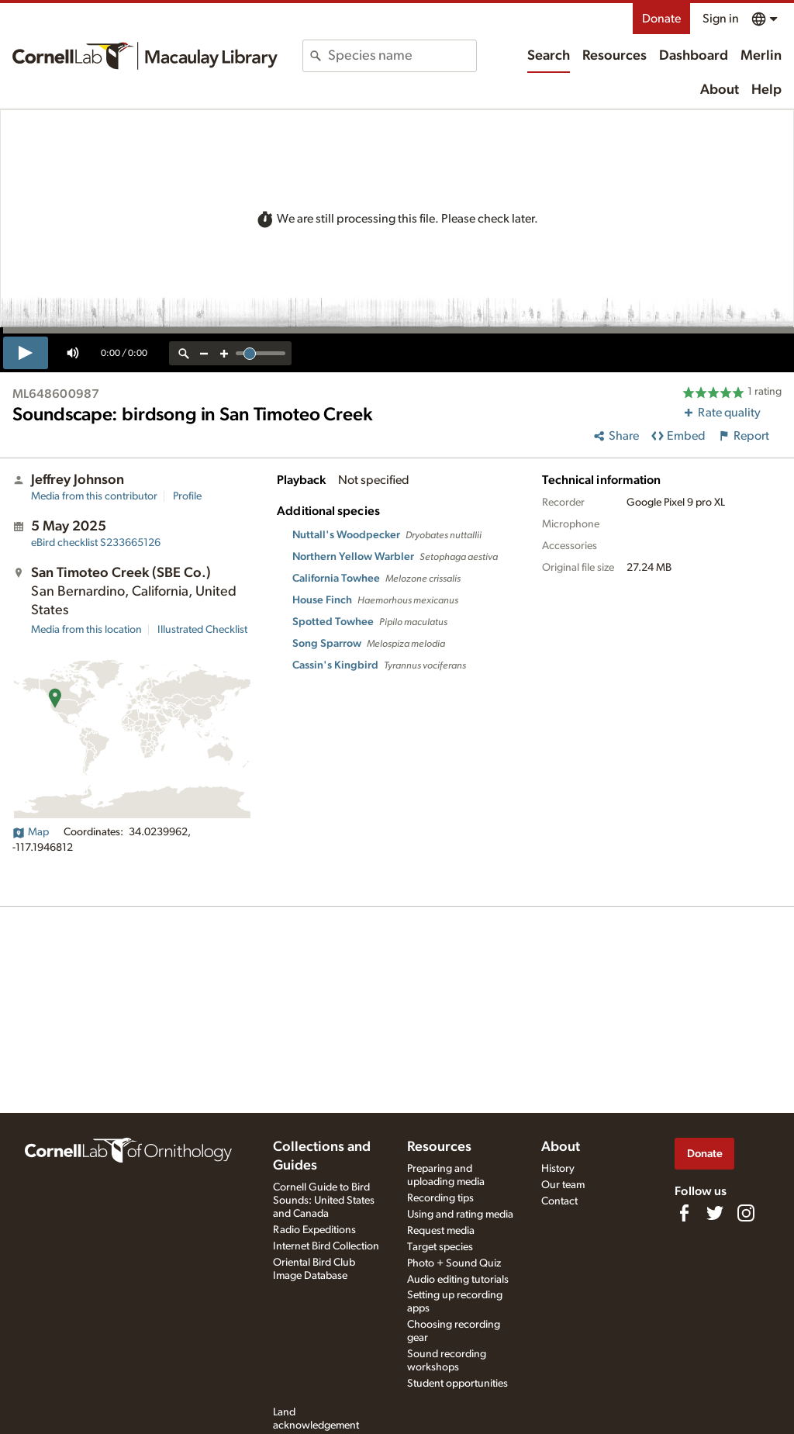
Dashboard (693, 56)
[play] (25, 353)
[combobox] (401, 55)
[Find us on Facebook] (684, 1213)
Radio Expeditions (314, 1230)
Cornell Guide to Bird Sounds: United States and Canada (324, 1200)
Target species (440, 1247)
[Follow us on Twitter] (715, 1213)
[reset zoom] (183, 353)
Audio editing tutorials (458, 1279)
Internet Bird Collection (326, 1246)
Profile (187, 496)
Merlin (761, 56)
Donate (661, 18)
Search (548, 56)
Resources (614, 56)
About (719, 90)
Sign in (721, 18)
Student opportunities (457, 1383)
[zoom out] (203, 353)
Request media (441, 1230)
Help (766, 90)
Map (30, 832)
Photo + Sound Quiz (454, 1263)
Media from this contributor (94, 496)
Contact (559, 1201)
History (558, 1168)
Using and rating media (460, 1214)
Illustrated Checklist (202, 629)
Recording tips (440, 1198)
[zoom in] (224, 353)
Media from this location (86, 629)
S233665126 (96, 542)
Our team (563, 1185)
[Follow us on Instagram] (746, 1213)
